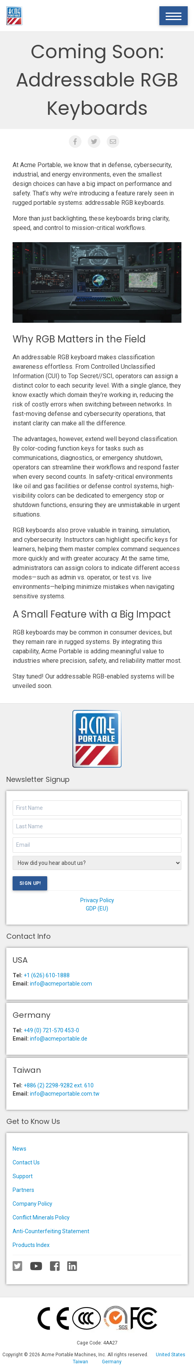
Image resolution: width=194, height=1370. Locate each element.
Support (23, 1176)
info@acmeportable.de (58, 1038)
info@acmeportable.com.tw (65, 1093)
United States (170, 1354)
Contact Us (26, 1162)
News (19, 1149)
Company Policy (32, 1204)
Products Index (31, 1245)
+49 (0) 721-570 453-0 (51, 1030)
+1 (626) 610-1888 (47, 975)
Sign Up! (30, 883)
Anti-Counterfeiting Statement (51, 1231)
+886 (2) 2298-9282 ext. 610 (59, 1085)
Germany (112, 1361)
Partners (23, 1190)
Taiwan (80, 1361)
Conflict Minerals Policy (41, 1217)
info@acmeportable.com (61, 983)
